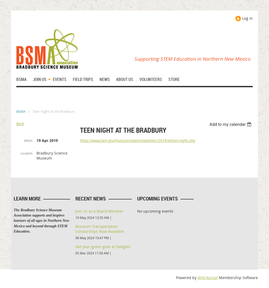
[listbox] (231, 124)
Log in (247, 18)
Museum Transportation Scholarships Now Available (99, 229)
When (28, 140)
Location (26, 153)
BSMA (20, 111)
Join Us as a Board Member (99, 211)
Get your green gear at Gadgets (103, 246)
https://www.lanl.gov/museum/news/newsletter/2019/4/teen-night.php (137, 140)
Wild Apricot (208, 277)
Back (20, 123)
